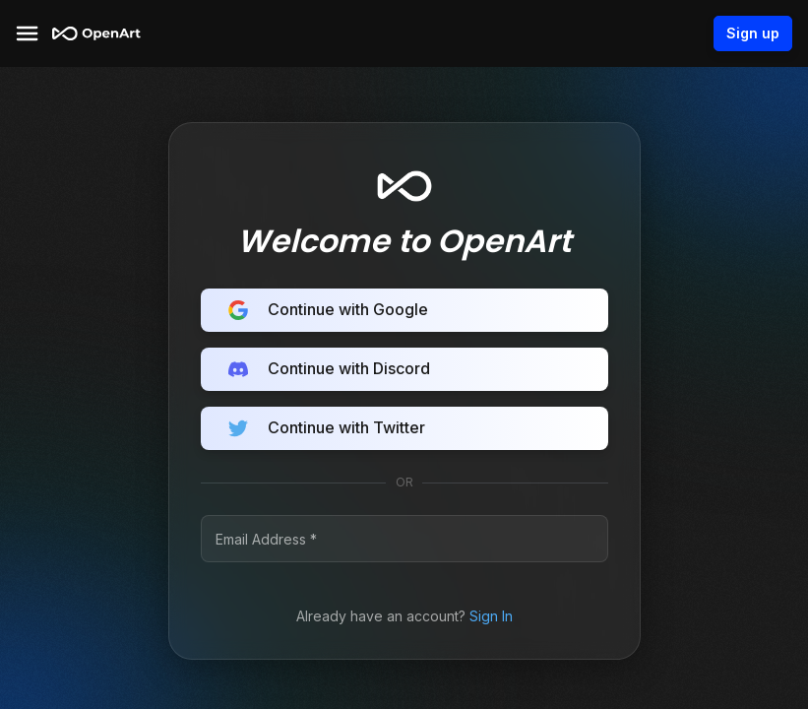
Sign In (491, 616)
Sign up (753, 33)
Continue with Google (404, 310)
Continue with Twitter (404, 428)
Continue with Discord (404, 369)
